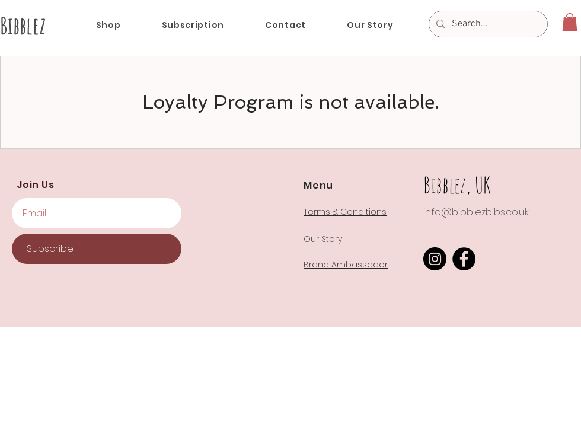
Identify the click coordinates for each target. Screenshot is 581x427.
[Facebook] (463, 258)
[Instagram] (434, 258)
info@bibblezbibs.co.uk (476, 212)
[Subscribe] (96, 249)
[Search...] (487, 24)
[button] (569, 22)
